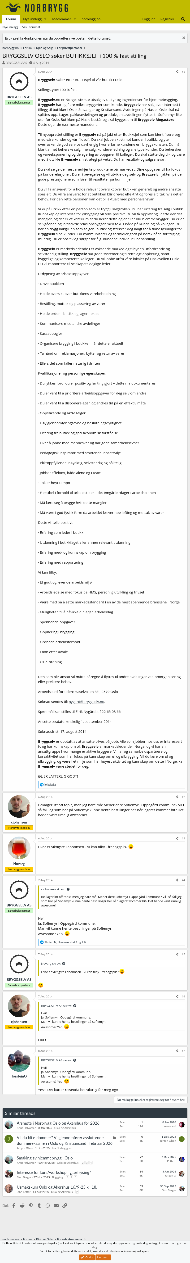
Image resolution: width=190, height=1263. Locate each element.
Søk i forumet (31, 27)
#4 (183, 880)
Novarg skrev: (51, 963)
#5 (183, 954)
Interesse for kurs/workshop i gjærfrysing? (54, 1172)
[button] (45, 19)
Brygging (57, 1177)
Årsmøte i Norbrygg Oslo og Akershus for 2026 (58, 1123)
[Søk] (183, 19)
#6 (183, 996)
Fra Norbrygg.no (62, 1148)
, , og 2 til (65, 942)
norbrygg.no (91, 19)
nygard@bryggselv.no (86, 701)
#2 (183, 797)
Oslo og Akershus (65, 1128)
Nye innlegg (32, 19)
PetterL (171, 1161)
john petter (23, 1192)
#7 (183, 1051)
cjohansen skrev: (53, 889)
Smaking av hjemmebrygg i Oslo (45, 1157)
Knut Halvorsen (26, 1128)
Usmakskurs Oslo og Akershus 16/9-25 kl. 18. (57, 1187)
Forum (11, 19)
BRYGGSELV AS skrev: (56, 1006)
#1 (183, 71)
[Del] (177, 72)
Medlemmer (61, 19)
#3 (183, 838)
